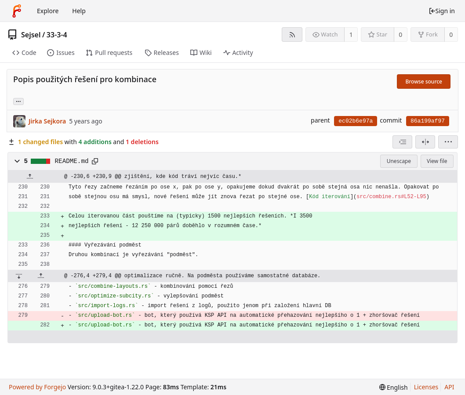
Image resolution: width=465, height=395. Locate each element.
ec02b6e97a (355, 121)
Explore (47, 11)
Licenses (426, 387)
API (449, 387)
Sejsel (30, 34)
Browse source (423, 81)
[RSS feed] (292, 34)
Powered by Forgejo (37, 387)
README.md (72, 161)
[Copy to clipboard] (95, 161)
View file (437, 161)
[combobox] (402, 142)
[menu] (448, 142)
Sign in (442, 11)
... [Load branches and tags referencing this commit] (18, 101)
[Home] (16, 11)
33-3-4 (57, 34)
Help (79, 11)
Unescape (399, 161)
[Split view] (425, 142)
